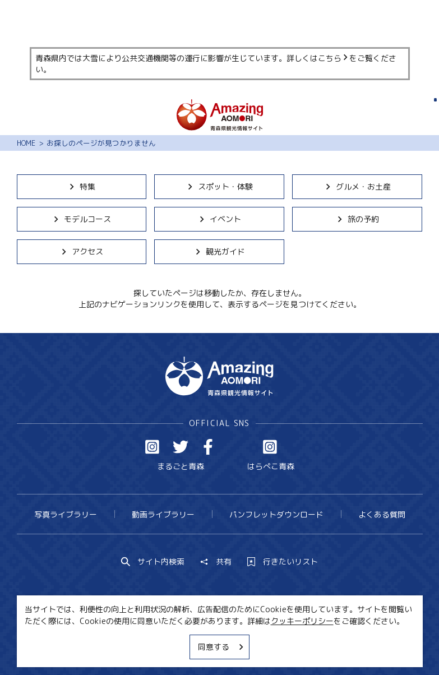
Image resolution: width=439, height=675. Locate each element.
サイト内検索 (153, 562)
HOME (26, 143)
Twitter (180, 447)
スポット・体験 (219, 186)
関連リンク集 (322, 645)
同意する (221, 646)
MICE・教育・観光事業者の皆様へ (153, 645)
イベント (219, 219)
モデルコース (81, 219)
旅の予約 (357, 219)
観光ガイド (219, 251)
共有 (216, 562)
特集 (81, 186)
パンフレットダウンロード (276, 514)
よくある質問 (381, 514)
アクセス (81, 251)
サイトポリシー (256, 645)
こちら (333, 58)
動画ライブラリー (163, 514)
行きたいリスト (282, 562)
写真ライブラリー (65, 514)
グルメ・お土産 (357, 186)
